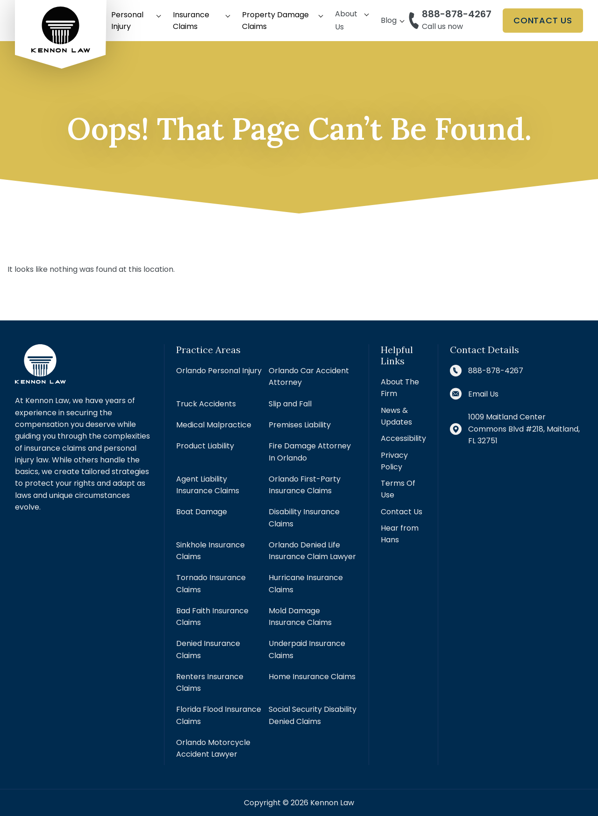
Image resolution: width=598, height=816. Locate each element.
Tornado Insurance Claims (211, 583)
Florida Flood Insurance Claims (218, 715)
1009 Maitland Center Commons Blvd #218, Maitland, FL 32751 (524, 429)
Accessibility (403, 438)
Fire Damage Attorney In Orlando (310, 451)
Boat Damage (201, 511)
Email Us (483, 394)
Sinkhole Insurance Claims (210, 550)
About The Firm (400, 387)
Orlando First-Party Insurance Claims (305, 485)
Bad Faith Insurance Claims (212, 616)
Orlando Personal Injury (219, 370)
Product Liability (205, 445)
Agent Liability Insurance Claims (207, 485)
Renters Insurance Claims (209, 682)
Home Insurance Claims (312, 676)
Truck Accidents (206, 403)
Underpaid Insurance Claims (307, 649)
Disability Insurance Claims (304, 517)
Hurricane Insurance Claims (306, 583)
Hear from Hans (400, 534)
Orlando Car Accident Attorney (309, 376)
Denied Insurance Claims (208, 649)
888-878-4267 (456, 14)
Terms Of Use (398, 489)
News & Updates (396, 416)
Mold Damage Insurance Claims (300, 616)
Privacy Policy (394, 461)
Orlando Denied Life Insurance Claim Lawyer (312, 550)
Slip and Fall (290, 403)
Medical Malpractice (213, 424)
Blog (389, 20)
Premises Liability (300, 424)
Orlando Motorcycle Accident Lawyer (213, 748)
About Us (346, 20)
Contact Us (542, 20)
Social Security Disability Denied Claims (312, 715)
